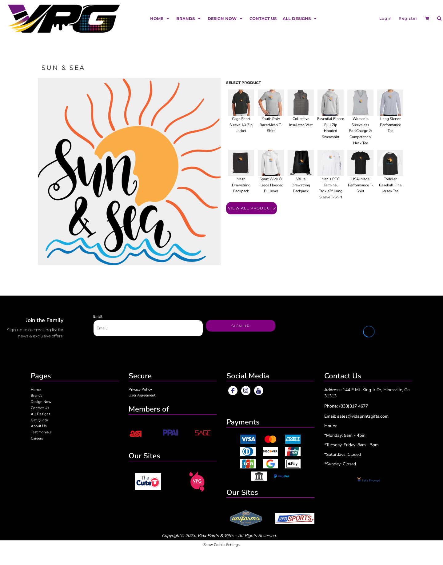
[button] (160, 18)
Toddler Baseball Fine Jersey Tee (390, 185)
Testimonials (41, 432)
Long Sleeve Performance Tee (390, 124)
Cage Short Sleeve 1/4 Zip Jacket (241, 124)
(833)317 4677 (353, 406)
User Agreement (142, 395)
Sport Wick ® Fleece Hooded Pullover (270, 185)
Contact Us (40, 407)
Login (385, 18)
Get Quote (39, 420)
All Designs (40, 414)
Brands (36, 395)
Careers (37, 438)
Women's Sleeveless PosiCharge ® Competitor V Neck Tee (360, 130)
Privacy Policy (140, 389)
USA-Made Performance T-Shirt (360, 185)
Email (97, 316)
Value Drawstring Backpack (301, 185)
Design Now (41, 401)
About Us (39, 426)
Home (36, 389)
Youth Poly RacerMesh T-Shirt (271, 124)
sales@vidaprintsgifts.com (363, 416)
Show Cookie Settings (221, 544)
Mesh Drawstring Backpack (241, 185)
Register (408, 18)
